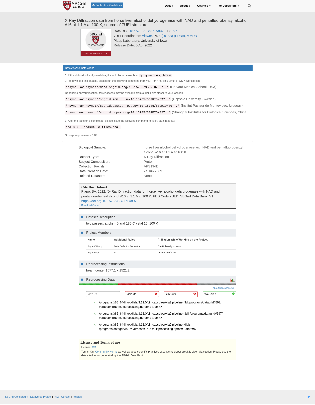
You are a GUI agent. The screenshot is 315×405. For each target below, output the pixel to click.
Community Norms (106, 351)
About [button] (185, 5)
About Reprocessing (223, 288)
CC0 (94, 347)
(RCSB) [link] (167, 36)
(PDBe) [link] (179, 36)
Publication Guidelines (107, 5)
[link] (126, 40)
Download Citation (90, 205)
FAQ (56, 396)
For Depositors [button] (228, 5)
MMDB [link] (192, 36)
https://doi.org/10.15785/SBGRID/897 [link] (109, 201)
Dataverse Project (40, 396)
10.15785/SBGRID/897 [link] (146, 31)
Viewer (147, 36)
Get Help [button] (204, 5)
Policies (77, 396)
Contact (65, 396)
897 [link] (174, 31)
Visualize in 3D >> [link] (96, 53)
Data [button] (169, 5)
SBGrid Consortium (16, 396)
